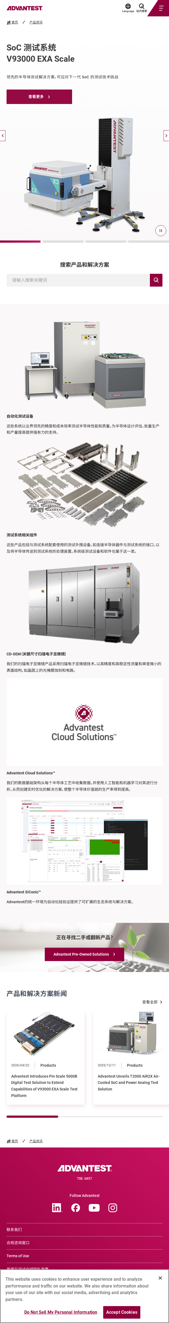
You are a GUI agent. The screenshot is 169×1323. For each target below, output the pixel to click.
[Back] (2, 135)
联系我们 (14, 1229)
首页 (14, 22)
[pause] (160, 230)
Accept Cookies (121, 1312)
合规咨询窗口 (18, 1243)
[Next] (166, 135)
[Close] (160, 1278)
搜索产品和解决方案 (84, 264)
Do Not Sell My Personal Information (60, 1312)
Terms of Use (18, 1256)
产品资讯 (36, 22)
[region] (84, 1296)
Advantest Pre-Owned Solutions (81, 954)
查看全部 (150, 1002)
